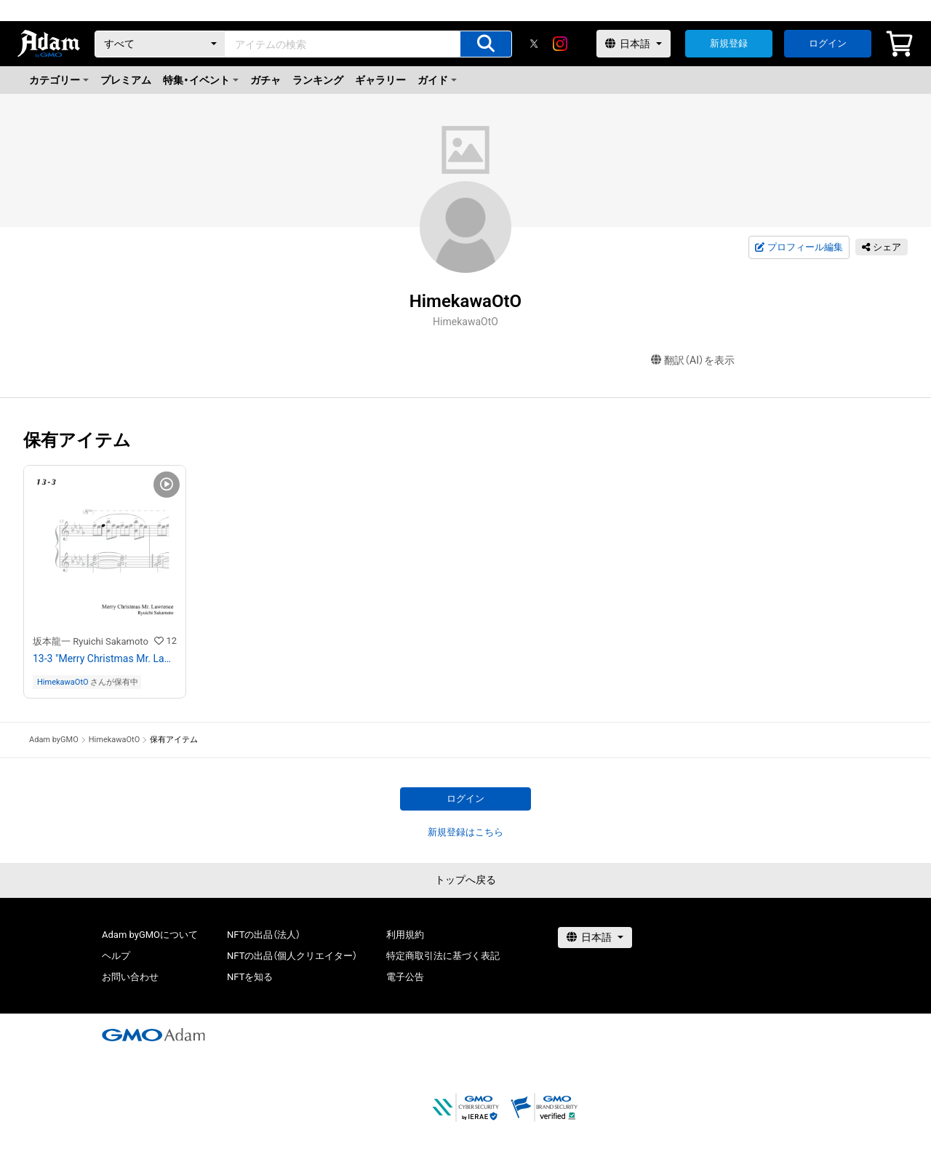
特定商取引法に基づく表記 (443, 955)
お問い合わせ (130, 976)
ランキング (317, 80)
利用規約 (405, 934)
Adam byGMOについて (150, 934)
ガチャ (265, 80)
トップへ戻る (465, 880)
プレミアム (125, 80)
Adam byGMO (54, 739)
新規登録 (729, 43)
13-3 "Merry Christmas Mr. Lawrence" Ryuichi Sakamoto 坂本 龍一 (105, 658)
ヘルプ (116, 955)
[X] (534, 43)
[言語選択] (633, 43)
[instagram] (560, 43)
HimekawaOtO (63, 682)
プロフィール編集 (798, 247)
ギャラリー (380, 80)
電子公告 (405, 976)
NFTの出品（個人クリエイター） (292, 955)
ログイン (828, 43)
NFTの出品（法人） (263, 934)
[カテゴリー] (160, 44)
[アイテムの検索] (486, 44)
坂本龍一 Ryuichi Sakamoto (90, 641)
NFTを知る (250, 976)
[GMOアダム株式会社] (153, 1034)
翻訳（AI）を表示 (693, 360)
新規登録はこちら (465, 832)
